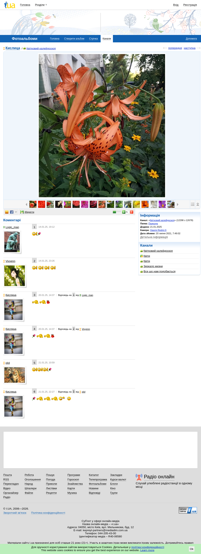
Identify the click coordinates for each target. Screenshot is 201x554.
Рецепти (51, 492)
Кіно (113, 488)
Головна (25, 4)
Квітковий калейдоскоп (39, 48)
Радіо (6, 497)
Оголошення (33, 479)
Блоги (114, 483)
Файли (29, 492)
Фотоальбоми (97, 483)
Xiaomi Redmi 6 (158, 230)
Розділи (40, 4)
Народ (29, 483)
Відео (6, 488)
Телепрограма (98, 479)
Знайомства (75, 483)
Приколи (51, 483)
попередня (175, 48)
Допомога (191, 38)
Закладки (116, 474)
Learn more (147, 550)
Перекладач (11, 483)
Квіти (145, 255)
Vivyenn (9, 261)
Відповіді (94, 492)
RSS (6, 479)
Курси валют (118, 479)
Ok (191, 549)
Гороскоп (73, 479)
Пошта (7, 474)
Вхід (176, 4)
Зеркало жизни (151, 266)
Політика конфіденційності (48, 512)
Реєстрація (190, 4)
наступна (189, 48)
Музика (72, 492)
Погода (50, 479)
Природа (153, 223)
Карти (71, 488)
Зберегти (27, 212)
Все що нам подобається (158, 271)
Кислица (13, 48)
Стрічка (93, 38)
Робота (29, 474)
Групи (113, 492)
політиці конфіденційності (147, 547)
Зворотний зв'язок (14, 512)
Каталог (94, 474)
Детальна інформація (154, 237)
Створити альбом (74, 38)
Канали (107, 38)
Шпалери (30, 488)
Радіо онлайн (159, 476)
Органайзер (10, 492)
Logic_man (11, 227)
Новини (94, 488)
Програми (73, 474)
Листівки (51, 488)
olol (6, 362)
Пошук (50, 474)
